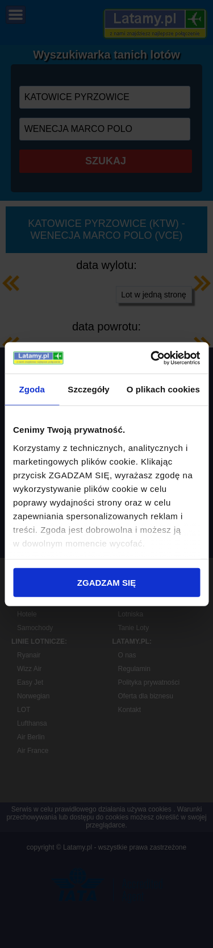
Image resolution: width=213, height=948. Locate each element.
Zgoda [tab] (32, 389)
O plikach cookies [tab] (163, 389)
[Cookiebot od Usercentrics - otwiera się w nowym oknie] (151, 357)
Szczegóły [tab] (88, 389)
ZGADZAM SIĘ (106, 582)
